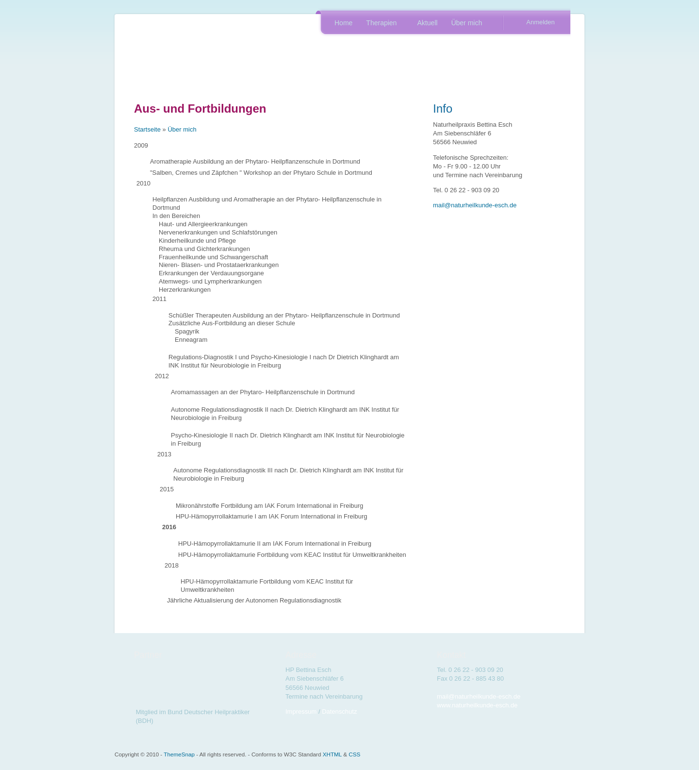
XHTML (332, 754)
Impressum (300, 711)
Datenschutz (339, 711)
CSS (354, 754)
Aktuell (427, 23)
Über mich (467, 24)
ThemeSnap (179, 754)
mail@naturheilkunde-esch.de (474, 205)
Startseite (147, 129)
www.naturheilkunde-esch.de (477, 705)
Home (343, 23)
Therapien (382, 24)
